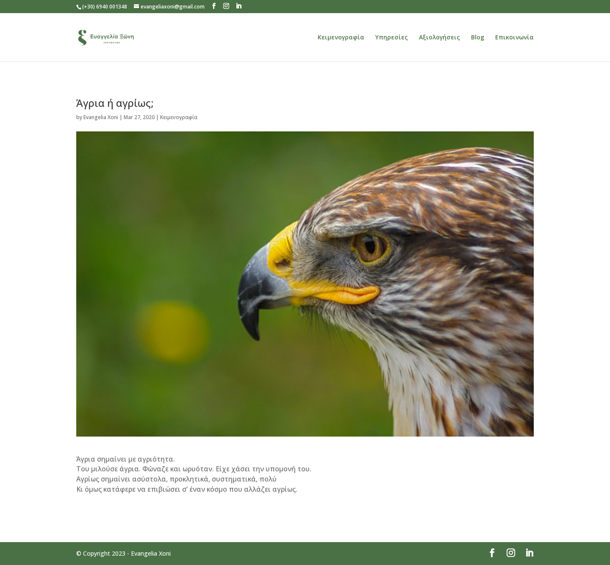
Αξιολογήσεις (439, 37)
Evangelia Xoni (100, 117)
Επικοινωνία (514, 37)
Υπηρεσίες (391, 37)
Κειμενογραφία (341, 37)
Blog (477, 37)
